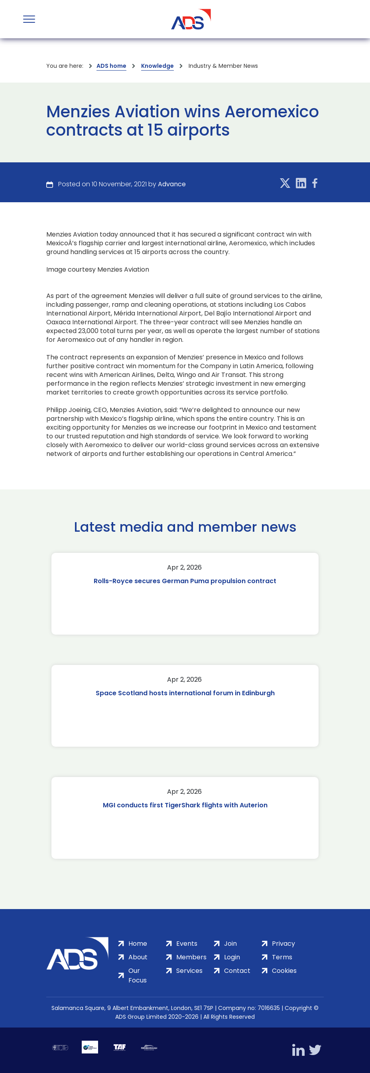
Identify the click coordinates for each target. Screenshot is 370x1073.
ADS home (111, 66)
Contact (237, 970)
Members (191, 957)
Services (189, 970)
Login (232, 957)
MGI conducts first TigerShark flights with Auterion (185, 805)
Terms (282, 957)
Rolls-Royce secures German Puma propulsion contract (185, 581)
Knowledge (157, 66)
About (138, 957)
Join (230, 943)
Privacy (283, 943)
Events (186, 943)
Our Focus (137, 975)
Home (137, 943)
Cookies (284, 970)
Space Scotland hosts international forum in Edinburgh (185, 693)
